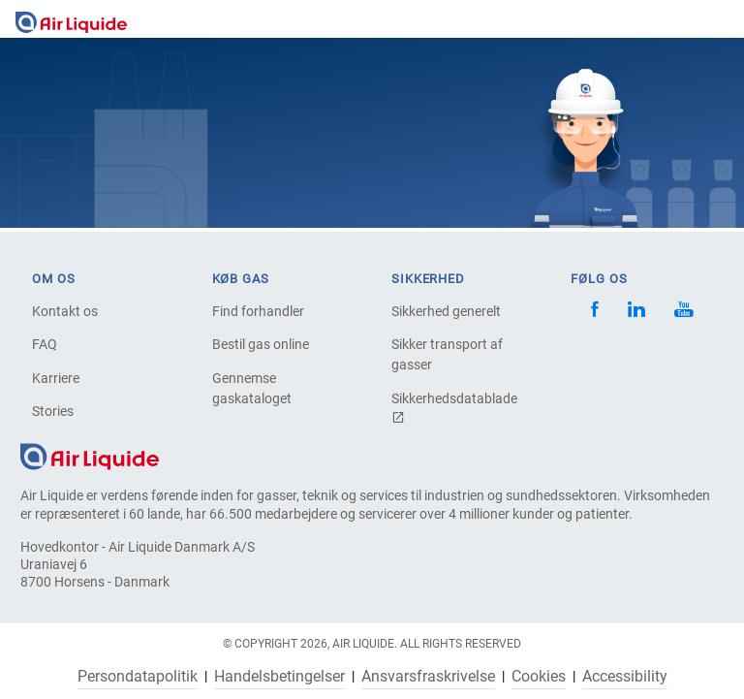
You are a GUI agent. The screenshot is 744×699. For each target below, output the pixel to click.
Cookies (539, 676)
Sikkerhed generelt (446, 311)
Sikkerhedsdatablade (454, 408)
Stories (53, 411)
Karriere (55, 378)
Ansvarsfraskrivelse (428, 676)
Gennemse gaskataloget (252, 388)
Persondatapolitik (138, 676)
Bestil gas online (260, 344)
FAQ (44, 344)
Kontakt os (65, 311)
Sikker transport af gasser (447, 354)
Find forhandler (258, 311)
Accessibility (624, 676)
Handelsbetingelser (279, 676)
